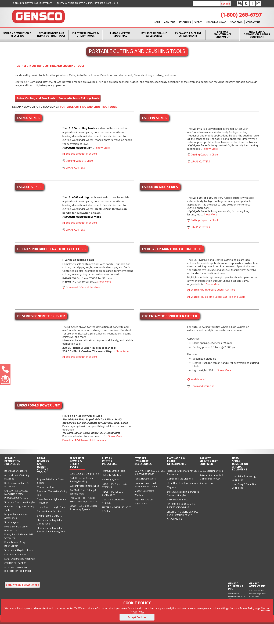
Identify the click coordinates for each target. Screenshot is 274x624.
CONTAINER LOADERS (15, 563)
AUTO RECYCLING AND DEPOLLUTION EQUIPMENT (17, 569)
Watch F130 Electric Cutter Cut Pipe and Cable (218, 297)
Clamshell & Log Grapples (180, 478)
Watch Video (198, 379)
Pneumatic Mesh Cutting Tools (79, 98)
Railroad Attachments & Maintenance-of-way (211, 476)
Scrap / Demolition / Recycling (17, 34)
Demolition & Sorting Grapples (182, 483)
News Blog (236, 22)
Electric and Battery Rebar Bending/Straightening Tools (51, 529)
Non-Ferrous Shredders (16, 554)
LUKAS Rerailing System (211, 471)
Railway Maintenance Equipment (222, 34)
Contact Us (253, 22)
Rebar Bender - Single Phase (51, 507)
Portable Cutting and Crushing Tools (88, 107)
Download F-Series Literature (83, 287)
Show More (103, 148)
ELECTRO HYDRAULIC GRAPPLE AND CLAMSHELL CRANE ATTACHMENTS (182, 515)
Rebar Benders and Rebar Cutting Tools (51, 34)
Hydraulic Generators (145, 478)
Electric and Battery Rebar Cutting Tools (50, 521)
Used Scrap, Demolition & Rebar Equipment (257, 34)
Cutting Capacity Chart (79, 161)
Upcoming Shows (216, 22)
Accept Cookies (137, 617)
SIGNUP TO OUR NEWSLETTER (22, 585)
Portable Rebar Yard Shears (51, 511)
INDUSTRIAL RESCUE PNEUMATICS (112, 493)
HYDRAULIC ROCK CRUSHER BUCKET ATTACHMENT (181, 505)
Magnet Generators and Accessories (16, 516)
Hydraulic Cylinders (111, 475)
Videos (198, 22)
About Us (169, 22)
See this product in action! (81, 154)
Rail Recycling (206, 483)
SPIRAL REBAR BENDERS (49, 516)
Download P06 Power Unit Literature (84, 440)
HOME (157, 22)
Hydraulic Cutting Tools (113, 471)
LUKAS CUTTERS (75, 168)
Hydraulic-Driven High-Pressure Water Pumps (146, 484)
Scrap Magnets (12, 522)
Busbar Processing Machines (84, 486)
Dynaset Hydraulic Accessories (154, 34)
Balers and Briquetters (15, 471)
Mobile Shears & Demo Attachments (16, 528)
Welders (139, 495)
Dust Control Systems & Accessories (16, 484)
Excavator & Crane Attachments (188, 34)
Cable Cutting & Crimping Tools (85, 473)
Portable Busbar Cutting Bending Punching (81, 479)
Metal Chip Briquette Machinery (19, 559)
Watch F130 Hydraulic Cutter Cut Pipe (213, 290)
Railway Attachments (177, 499)
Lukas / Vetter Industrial (120, 34)
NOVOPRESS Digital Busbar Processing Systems (83, 507)
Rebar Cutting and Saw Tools (36, 98)
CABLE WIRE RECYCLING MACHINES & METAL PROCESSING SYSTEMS (16, 494)
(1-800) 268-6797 (241, 15)
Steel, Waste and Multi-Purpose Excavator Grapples (183, 493)
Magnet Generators (144, 491)
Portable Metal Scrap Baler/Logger (14, 544)
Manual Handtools (46, 487)
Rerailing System (110, 479)
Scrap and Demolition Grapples (19, 502)
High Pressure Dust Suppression (144, 501)
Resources (185, 22)
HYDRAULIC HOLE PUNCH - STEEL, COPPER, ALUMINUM (83, 499)
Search (225, 3)
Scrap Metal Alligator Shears (18, 550)
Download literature (202, 386)
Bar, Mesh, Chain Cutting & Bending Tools (83, 491)
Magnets (171, 487)
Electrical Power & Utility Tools (85, 34)
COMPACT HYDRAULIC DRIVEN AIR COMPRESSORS (150, 472)
